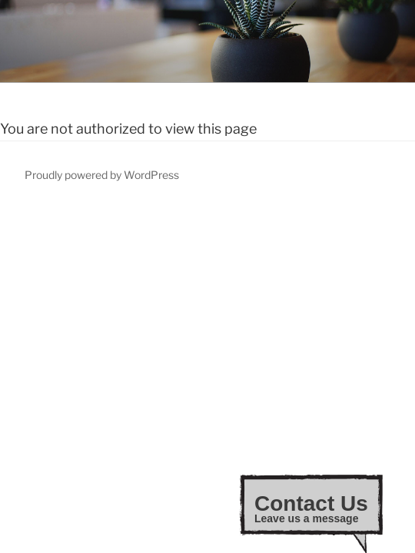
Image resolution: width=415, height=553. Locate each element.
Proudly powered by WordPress (102, 174)
